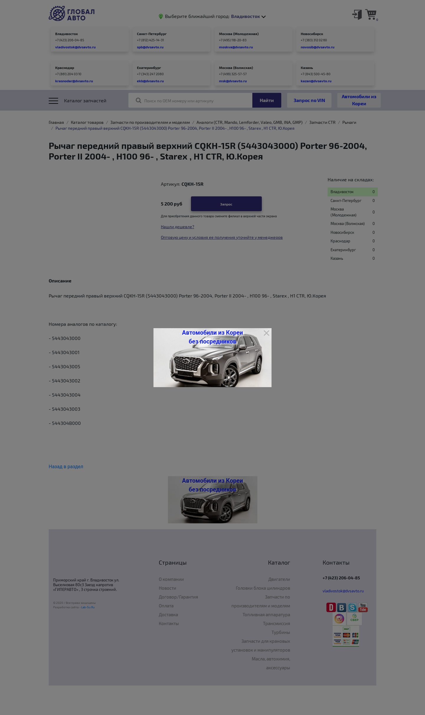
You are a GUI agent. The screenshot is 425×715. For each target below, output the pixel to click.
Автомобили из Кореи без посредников (212, 337)
